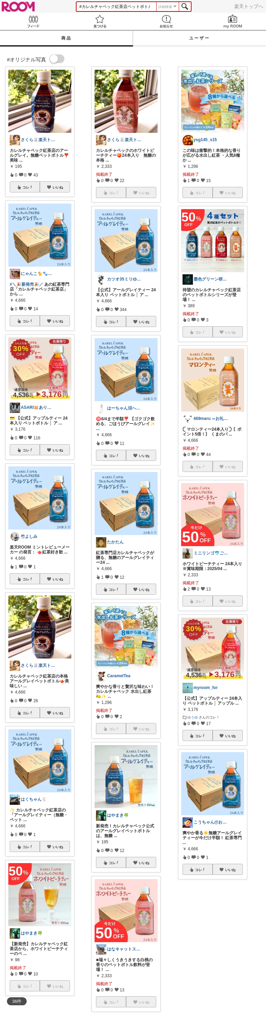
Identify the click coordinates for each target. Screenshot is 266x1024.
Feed (33, 21)
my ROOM (233, 21)
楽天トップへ (248, 6)
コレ (28, 187)
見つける (99, 21)
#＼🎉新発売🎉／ (26, 284)
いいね (58, 187)
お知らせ (166, 21)
